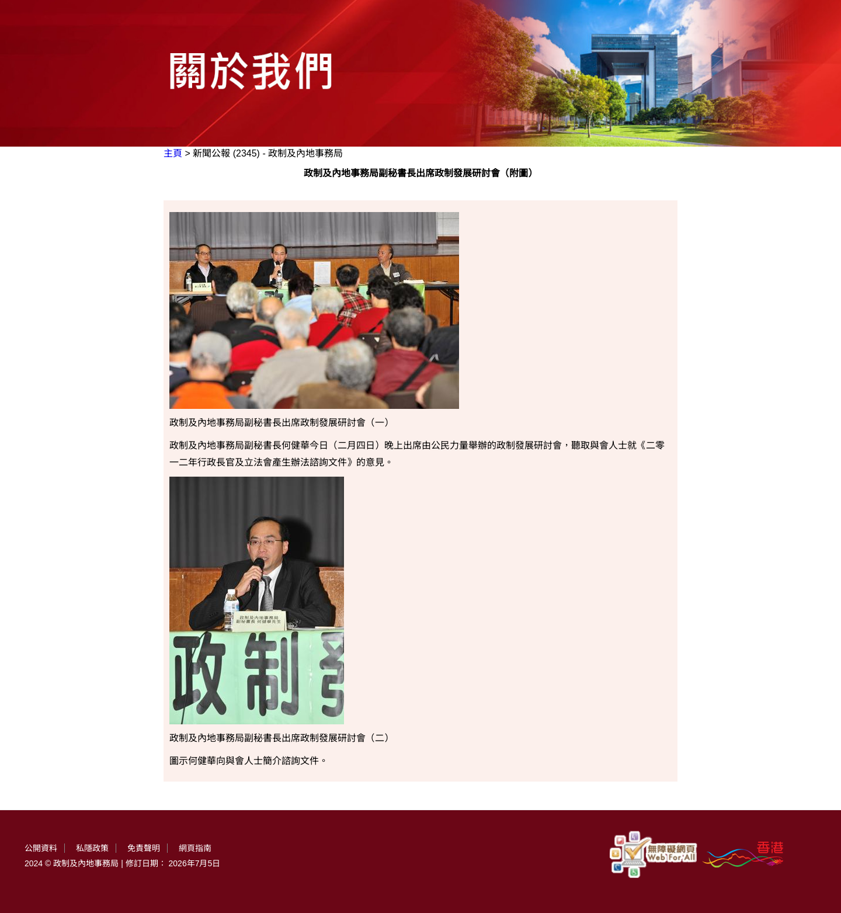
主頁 (173, 153)
